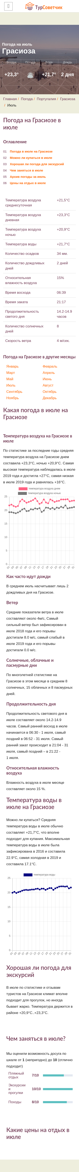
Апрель (49, 373)
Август (48, 385)
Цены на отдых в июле (28, 183)
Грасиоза (67, 99)
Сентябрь (14, 392)
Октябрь (50, 392)
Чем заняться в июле (26, 170)
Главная (10, 99)
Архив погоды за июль (28, 176)
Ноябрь (12, 398)
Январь (12, 366)
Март (10, 373)
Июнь (47, 379)
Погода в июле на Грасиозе (31, 151)
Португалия (46, 99)
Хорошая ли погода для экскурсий (37, 164)
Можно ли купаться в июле (31, 157)
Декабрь (50, 398)
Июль (10, 385)
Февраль (50, 366)
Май (9, 379)
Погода (27, 99)
